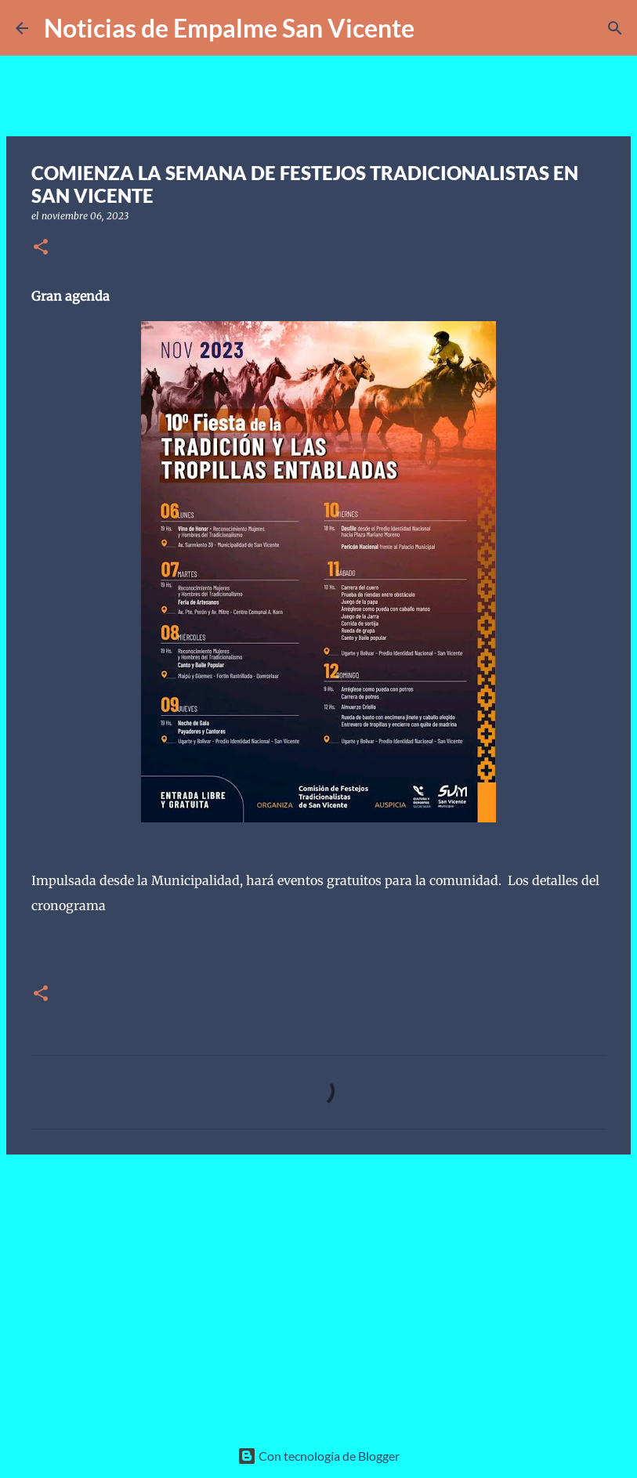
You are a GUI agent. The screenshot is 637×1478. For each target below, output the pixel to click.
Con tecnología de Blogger (318, 1455)
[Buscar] (436, 28)
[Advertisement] (318, 1287)
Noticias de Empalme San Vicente (229, 28)
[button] (40, 247)
